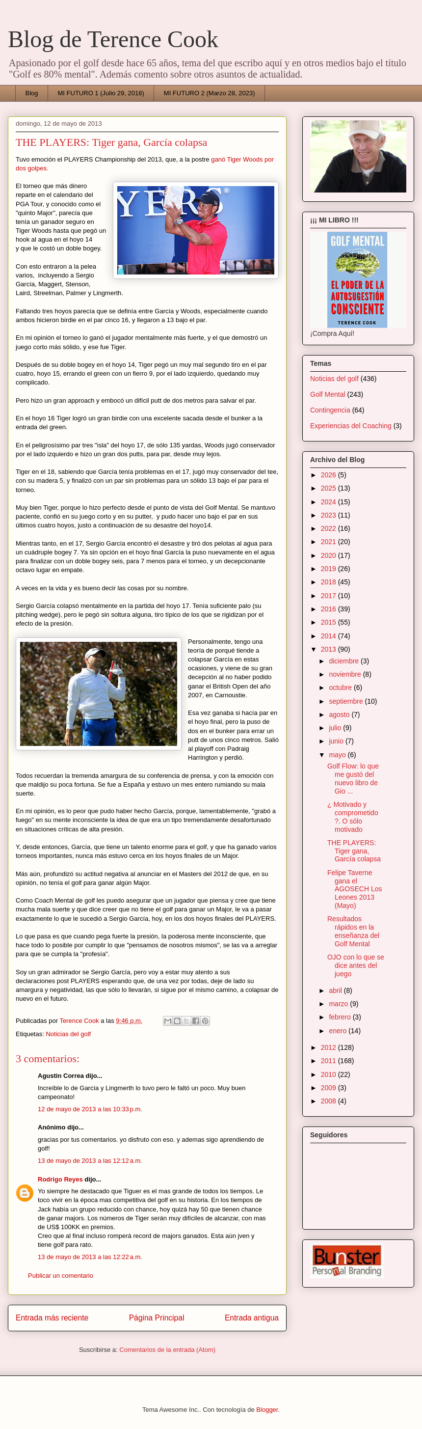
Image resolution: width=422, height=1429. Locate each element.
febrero (340, 1017)
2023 (329, 515)
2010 (329, 1074)
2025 (329, 488)
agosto (340, 714)
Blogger (267, 1409)
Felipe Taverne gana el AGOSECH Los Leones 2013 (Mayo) (354, 889)
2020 (329, 555)
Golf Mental (327, 394)
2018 (329, 582)
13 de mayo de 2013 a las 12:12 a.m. (90, 1160)
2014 (329, 636)
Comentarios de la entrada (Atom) (167, 1349)
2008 (329, 1101)
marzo (339, 1004)
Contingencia (330, 410)
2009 (329, 1088)
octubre (341, 687)
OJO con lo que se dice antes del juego (355, 965)
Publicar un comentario (60, 1275)
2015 (329, 622)
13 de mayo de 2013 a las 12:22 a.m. (90, 1257)
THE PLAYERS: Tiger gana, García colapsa (354, 851)
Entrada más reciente (52, 1318)
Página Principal (157, 1318)
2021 (329, 542)
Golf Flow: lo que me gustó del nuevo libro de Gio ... (353, 778)
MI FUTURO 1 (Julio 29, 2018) (101, 93)
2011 (329, 1061)
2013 (329, 649)
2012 (329, 1047)
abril (336, 990)
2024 (329, 502)
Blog (32, 93)
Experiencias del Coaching (351, 426)
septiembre (347, 701)
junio (337, 741)
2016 (329, 609)
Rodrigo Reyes (60, 1179)
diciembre (345, 661)
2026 (329, 475)
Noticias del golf (68, 1034)
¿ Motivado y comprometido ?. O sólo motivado (352, 816)
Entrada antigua (252, 1318)
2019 (329, 569)
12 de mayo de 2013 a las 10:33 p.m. (90, 1109)
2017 (329, 596)
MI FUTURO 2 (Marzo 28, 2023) (209, 93)
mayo (338, 755)
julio (336, 728)
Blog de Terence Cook (113, 39)
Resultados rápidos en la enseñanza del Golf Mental (353, 931)
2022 (329, 528)
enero (338, 1031)
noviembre (346, 674)
